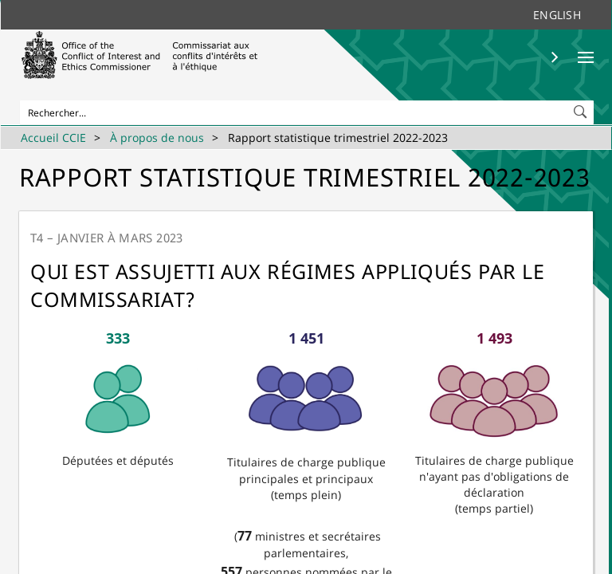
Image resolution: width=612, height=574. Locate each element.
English (557, 14)
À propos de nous (157, 137)
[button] (582, 108)
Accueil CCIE (53, 137)
